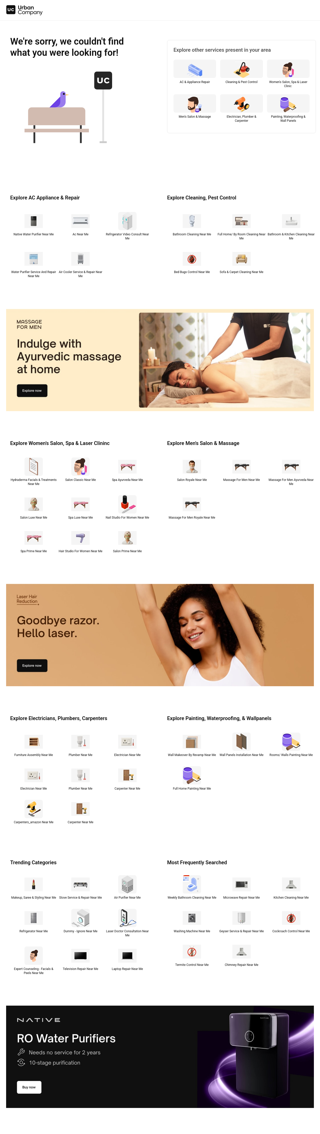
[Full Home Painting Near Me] (192, 779)
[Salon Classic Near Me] (80, 470)
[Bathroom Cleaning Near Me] (192, 225)
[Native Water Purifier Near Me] (33, 225)
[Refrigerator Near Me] (33, 922)
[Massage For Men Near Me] (241, 470)
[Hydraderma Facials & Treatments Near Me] (33, 472)
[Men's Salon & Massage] (195, 109)
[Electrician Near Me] (127, 746)
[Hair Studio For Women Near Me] (80, 542)
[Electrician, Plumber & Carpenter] (241, 109)
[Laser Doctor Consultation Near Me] (127, 924)
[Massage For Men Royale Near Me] (192, 508)
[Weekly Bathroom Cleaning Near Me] (192, 888)
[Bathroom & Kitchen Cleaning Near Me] (291, 227)
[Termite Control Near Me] (192, 955)
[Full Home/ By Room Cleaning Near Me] (241, 227)
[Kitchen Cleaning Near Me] (291, 888)
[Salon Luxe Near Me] (33, 508)
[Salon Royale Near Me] (192, 470)
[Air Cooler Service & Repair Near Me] (80, 265)
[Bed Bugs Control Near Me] (192, 263)
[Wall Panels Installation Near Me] (241, 746)
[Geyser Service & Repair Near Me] (241, 922)
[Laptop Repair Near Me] (127, 960)
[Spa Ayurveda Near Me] (127, 470)
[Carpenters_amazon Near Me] (33, 813)
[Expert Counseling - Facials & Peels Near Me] (33, 962)
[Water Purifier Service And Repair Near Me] (33, 265)
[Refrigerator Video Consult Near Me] (127, 227)
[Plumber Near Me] (80, 746)
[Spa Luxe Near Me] (80, 508)
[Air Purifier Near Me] (127, 888)
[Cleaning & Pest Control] (241, 75)
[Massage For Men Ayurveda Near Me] (291, 472)
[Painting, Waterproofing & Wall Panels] (288, 109)
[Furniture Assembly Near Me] (33, 746)
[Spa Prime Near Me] (33, 542)
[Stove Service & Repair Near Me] (80, 888)
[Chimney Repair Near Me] (241, 955)
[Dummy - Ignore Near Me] (80, 922)
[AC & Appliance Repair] (195, 75)
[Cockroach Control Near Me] (291, 922)
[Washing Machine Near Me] (192, 922)
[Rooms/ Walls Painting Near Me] (291, 746)
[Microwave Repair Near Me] (241, 888)
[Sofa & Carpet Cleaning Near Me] (241, 263)
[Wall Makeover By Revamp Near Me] (192, 746)
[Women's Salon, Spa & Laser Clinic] (288, 75)
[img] (24, 10)
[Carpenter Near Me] (127, 779)
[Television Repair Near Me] (80, 960)
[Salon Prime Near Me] (127, 542)
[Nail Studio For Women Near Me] (127, 508)
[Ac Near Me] (80, 225)
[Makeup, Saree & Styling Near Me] (33, 888)
